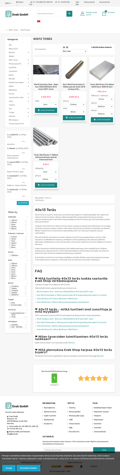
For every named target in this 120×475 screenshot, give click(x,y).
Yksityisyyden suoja (76, 416)
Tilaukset (97, 416)
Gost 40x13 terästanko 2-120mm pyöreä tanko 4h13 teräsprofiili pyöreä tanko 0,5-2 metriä (71, 295)
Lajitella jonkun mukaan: (101, 47)
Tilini (77, 2)
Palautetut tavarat (101, 412)
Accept (9, 468)
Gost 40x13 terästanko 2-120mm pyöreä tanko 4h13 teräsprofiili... (74, 87)
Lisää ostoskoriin (46, 110)
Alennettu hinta (50, 412)
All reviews (23, 203)
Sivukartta (48, 424)
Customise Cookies (28, 468)
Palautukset (98, 420)
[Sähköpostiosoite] (68, 450)
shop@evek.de (12, 434)
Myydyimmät (49, 420)
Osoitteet (97, 424)
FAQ (77, 5)
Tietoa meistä (89, 2)
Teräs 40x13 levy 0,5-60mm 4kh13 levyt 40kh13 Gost (102, 86)
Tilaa (104, 450)
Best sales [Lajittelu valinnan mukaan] (67, 51)
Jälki (70, 428)
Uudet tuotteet (50, 416)
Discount (100, 356)
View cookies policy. (10, 461)
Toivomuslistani (100, 432)
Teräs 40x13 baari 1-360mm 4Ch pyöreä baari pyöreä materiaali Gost (46, 157)
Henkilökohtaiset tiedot (103, 408)
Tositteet (97, 428)
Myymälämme (49, 408)
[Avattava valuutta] (8, 3)
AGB (71, 420)
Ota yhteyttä (104, 2)
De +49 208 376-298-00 (41, 2)
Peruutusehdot (75, 412)
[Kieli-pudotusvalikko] (20, 3)
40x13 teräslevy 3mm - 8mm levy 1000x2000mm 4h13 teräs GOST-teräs (46, 87)
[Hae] (54, 14)
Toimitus (71, 343)
